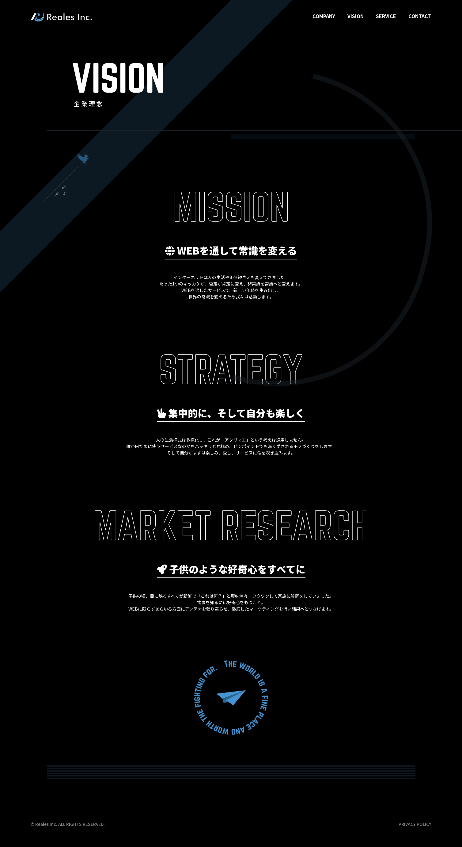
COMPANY (323, 16)
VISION (355, 16)
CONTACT (419, 16)
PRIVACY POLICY (415, 824)
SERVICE (386, 16)
